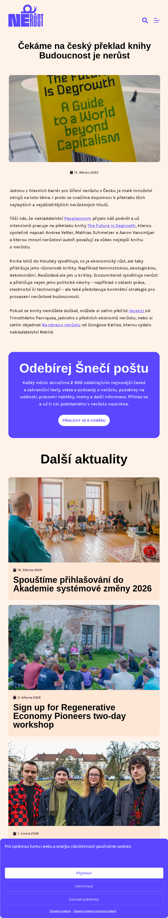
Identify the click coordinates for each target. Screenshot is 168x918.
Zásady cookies (60, 911)
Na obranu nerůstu (61, 324)
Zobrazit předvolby (84, 899)
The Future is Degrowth (111, 225)
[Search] (145, 20)
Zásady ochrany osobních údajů (94, 911)
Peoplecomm (77, 218)
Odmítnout (84, 886)
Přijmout (84, 873)
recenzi (137, 310)
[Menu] (157, 20)
